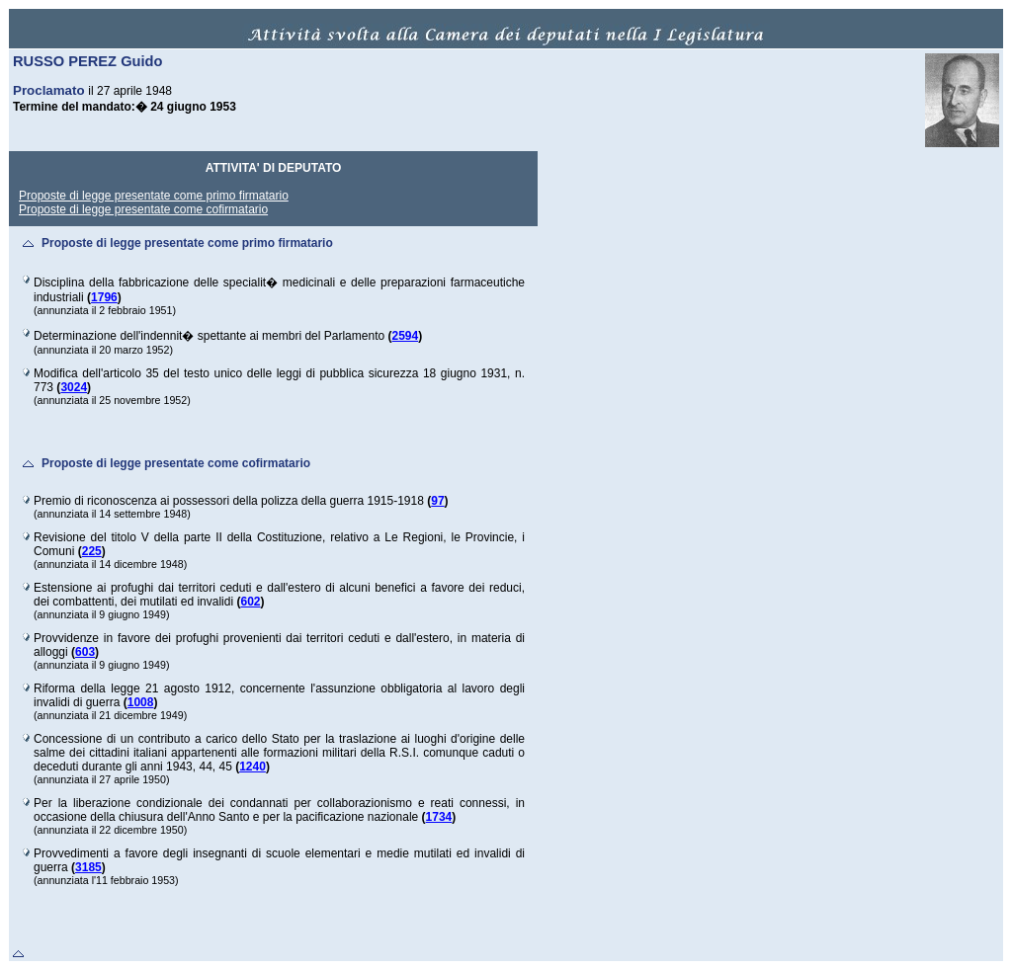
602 (250, 601)
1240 (252, 766)
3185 (88, 867)
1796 (104, 297)
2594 (405, 336)
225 (92, 551)
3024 (73, 387)
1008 (140, 702)
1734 (439, 817)
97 (437, 501)
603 (85, 652)
